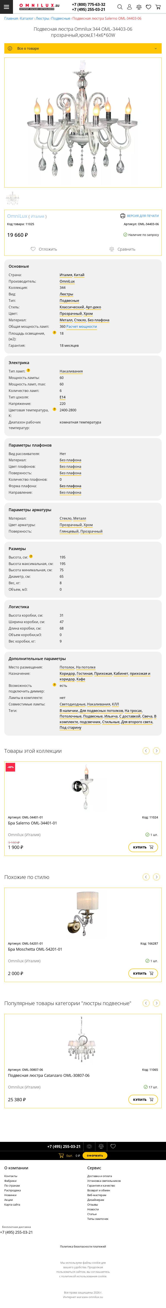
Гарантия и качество (101, 1185)
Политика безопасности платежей (83, 1246)
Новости (93, 1209)
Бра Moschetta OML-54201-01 (35, 949)
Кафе (81, 679)
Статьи (92, 1214)
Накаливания (71, 371)
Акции (8, 1200)
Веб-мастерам (96, 1195)
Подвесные (60, 18)
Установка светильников (104, 1181)
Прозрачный (71, 313)
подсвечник (90, 721)
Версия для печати (139, 215)
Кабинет (121, 673)
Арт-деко (93, 307)
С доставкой (129, 716)
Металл (66, 320)
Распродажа (12, 1190)
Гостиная (85, 673)
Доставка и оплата (99, 1176)
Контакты (10, 1176)
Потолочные (70, 716)
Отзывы (92, 1204)
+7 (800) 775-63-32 (88, 4)
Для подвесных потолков (101, 710)
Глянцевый (69, 531)
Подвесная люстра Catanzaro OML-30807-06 (48, 1075)
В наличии (69, 710)
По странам (12, 1185)
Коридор (67, 673)
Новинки (10, 1195)
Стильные (111, 721)
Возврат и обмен (98, 1190)
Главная (11, 18)
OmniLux (17, 216)
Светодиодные (72, 704)
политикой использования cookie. (84, 1276)
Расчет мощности (81, 326)
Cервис (94, 1167)
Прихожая (103, 673)
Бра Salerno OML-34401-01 (32, 823)
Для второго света (136, 721)
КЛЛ (115, 704)
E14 (62, 397)
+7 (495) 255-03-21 (88, 9)
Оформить (95, 1155)
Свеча (147, 716)
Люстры (42, 18)
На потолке (86, 667)
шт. (66, 1155)
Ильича (111, 716)
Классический (72, 307)
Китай (79, 274)
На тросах (133, 710)
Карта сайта (12, 1204)
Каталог (27, 18)
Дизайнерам (95, 1200)
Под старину (70, 727)
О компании (16, 1167)
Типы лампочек (98, 1219)
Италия (37, 216)
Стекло (80, 320)
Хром (88, 313)
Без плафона (98, 320)
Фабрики (10, 1181)
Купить (143, 847)
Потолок (67, 667)
